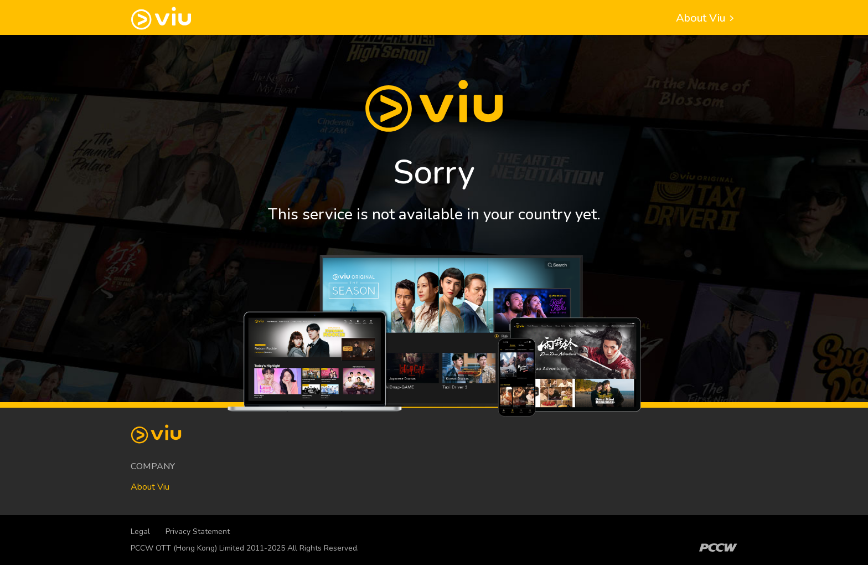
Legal (140, 531)
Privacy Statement (198, 531)
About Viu (706, 18)
